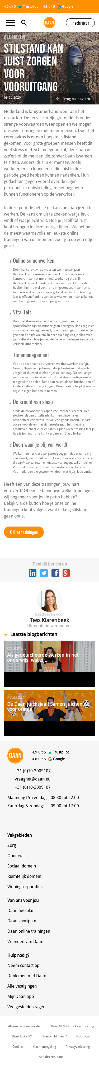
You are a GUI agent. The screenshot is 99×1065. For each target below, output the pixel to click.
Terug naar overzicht (75, 99)
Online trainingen (24, 532)
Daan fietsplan (21, 910)
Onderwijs (16, 855)
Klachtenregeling (44, 1047)
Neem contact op (23, 965)
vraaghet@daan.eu (32, 779)
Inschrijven (80, 23)
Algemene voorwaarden (24, 1026)
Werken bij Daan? (55, 1036)
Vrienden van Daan (25, 941)
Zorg (11, 845)
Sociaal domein (21, 866)
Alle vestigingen (22, 986)
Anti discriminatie (51, 1057)
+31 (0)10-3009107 (33, 770)
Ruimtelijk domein (24, 876)
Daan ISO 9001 (22, 1036)
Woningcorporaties (25, 886)
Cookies (17, 1047)
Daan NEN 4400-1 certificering (72, 1026)
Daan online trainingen (28, 931)
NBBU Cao (83, 1036)
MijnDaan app (20, 996)
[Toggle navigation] (12, 22)
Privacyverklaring (77, 1047)
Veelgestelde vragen (26, 1006)
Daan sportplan (21, 920)
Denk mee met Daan (26, 975)
